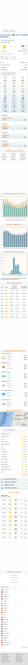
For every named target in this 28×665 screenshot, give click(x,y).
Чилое (2, 472)
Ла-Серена (4, 454)
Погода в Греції (19, 657)
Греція (5, 594)
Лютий (4, 155)
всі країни (25, 647)
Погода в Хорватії (19, 659)
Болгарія (5, 589)
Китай (5, 612)
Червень (13, 155)
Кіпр (4, 615)
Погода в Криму (19, 661)
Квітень (4, 159)
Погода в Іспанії (4, 659)
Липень (13, 157)
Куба (4, 617)
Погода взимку (14, 575)
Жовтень (22, 155)
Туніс (4, 631)
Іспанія (5, 608)
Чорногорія (6, 642)
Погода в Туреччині (5, 656)
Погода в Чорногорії (5, 661)
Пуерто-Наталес (5, 466)
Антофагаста (4, 436)
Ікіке (2, 446)
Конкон (3, 449)
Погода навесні (14, 577)
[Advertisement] (14, 15)
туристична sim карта (10, 487)
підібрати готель (9, 484)
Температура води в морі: (7, 53)
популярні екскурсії (10, 479)
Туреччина (6, 633)
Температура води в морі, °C (14, 224)
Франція (5, 635)
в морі (6, 119)
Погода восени (14, 582)
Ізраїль (5, 601)
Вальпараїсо (4, 441)
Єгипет (5, 598)
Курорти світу (5, 35)
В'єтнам (5, 592)
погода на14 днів (5, 136)
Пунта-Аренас (4, 461)
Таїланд (5, 628)
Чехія (4, 640)
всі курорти (24, 474)
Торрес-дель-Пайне (6, 469)
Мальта (5, 621)
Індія (4, 603)
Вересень (23, 154)
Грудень (22, 159)
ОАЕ (4, 626)
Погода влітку (14, 580)
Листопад (23, 157)
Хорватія (5, 637)
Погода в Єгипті (4, 654)
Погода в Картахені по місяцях (14, 150)
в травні (3, 74)
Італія (5, 610)
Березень (4, 157)
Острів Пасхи (4, 459)
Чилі (17, 35)
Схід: (4, 56)
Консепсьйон (4, 451)
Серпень (13, 159)
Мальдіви (6, 619)
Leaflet (21, 426)
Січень (4, 154)
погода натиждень (5, 127)
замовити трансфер (10, 482)
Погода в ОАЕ (18, 656)
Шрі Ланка (6, 644)
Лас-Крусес (4, 456)
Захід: (11, 56)
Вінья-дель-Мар (5, 444)
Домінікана (6, 596)
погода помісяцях (5, 145)
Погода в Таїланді (19, 654)
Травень (13, 154)
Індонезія (6, 605)
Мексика (5, 624)
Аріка (2, 439)
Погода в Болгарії (5, 657)
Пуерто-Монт (4, 464)
